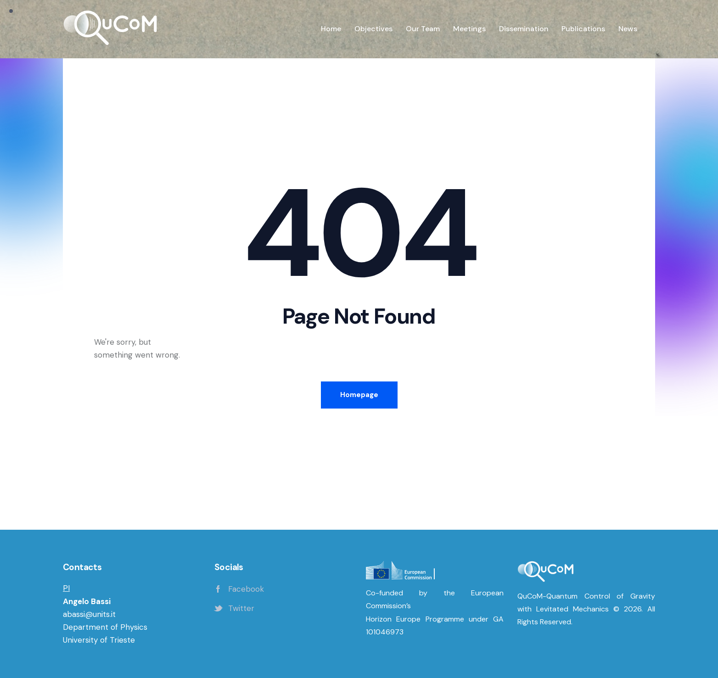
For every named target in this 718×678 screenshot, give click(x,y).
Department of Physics (105, 627)
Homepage (359, 394)
